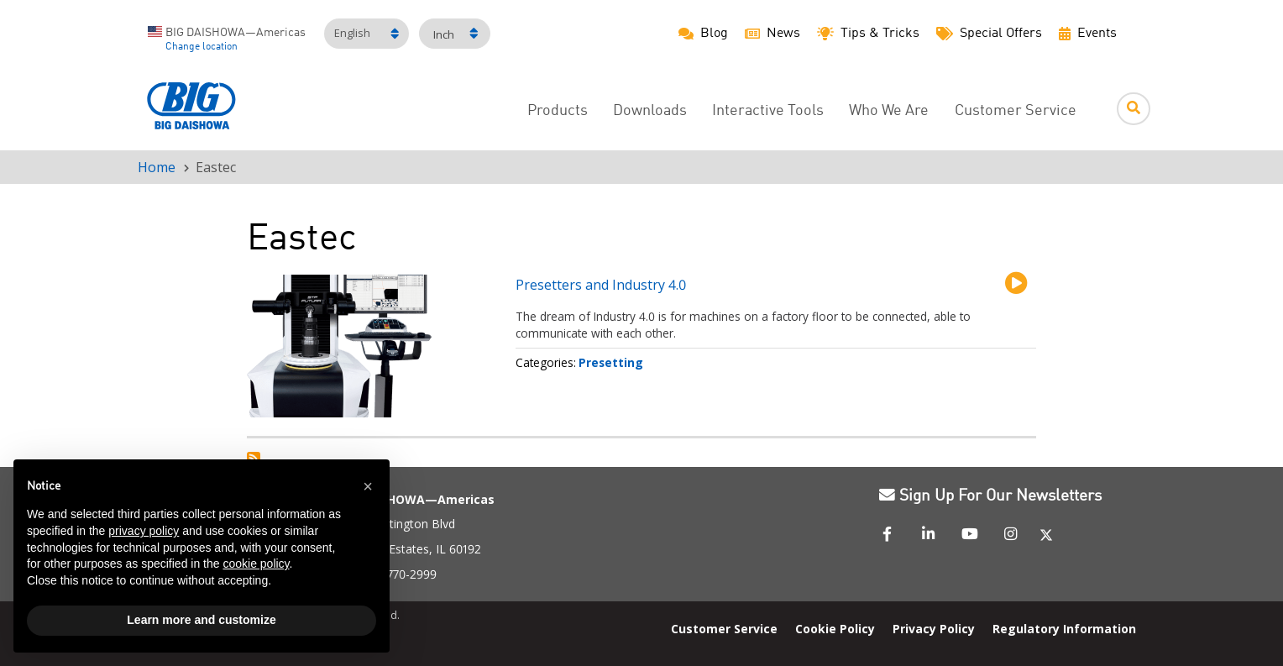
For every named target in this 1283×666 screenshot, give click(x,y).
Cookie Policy (835, 629)
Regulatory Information (1064, 629)
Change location (201, 47)
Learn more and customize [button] (201, 620)
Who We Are (889, 111)
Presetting (611, 362)
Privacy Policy (934, 629)
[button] (367, 486)
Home (156, 167)
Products (557, 111)
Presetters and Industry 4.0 (601, 284)
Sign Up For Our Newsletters (990, 496)
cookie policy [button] (256, 563)
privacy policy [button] (143, 531)
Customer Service (1015, 111)
